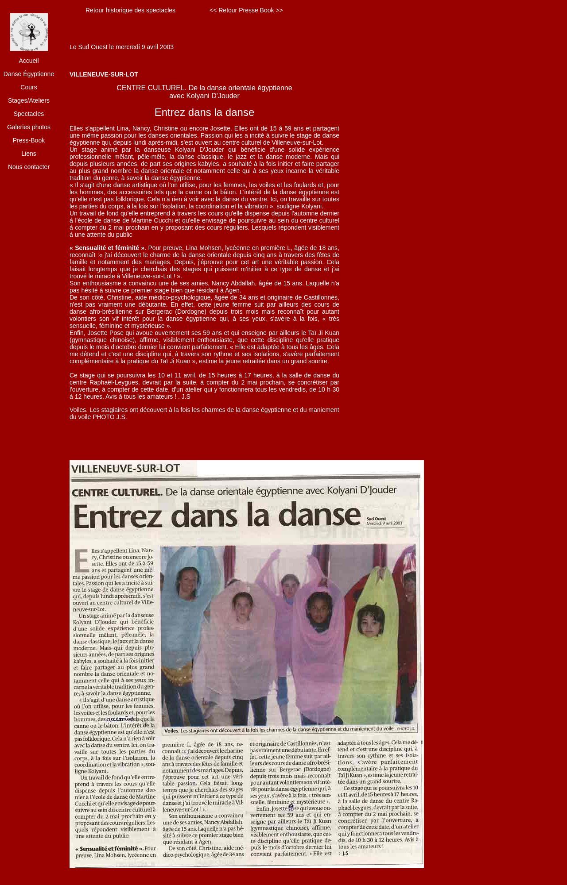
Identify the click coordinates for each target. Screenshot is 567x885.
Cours (28, 87)
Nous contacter (29, 166)
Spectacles (29, 113)
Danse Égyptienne (29, 73)
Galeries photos (28, 127)
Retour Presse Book (246, 10)
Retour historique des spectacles (130, 10)
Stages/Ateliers (29, 100)
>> (279, 10)
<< (213, 10)
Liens (28, 153)
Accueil (29, 60)
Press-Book (29, 140)
